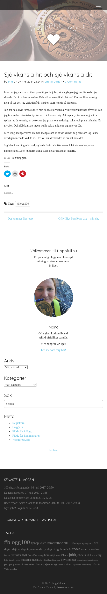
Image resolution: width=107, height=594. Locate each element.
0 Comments (73, 81)
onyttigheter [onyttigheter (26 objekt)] (68, 559)
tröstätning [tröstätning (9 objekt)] (86, 565)
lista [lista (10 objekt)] (6, 560)
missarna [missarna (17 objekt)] (26, 559)
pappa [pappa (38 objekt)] (8, 564)
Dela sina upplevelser (16, 497)
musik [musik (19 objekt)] (34, 559)
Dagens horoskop (14, 492)
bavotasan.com (65, 586)
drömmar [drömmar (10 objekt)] (34, 549)
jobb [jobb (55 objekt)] (72, 555)
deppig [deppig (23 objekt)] (25, 549)
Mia (10, 81)
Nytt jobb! (10, 508)
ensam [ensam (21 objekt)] (84, 549)
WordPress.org (21, 439)
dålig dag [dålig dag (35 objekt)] (45, 549)
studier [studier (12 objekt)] (67, 564)
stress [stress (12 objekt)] (60, 564)
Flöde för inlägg (21, 431)
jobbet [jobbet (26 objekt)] (80, 555)
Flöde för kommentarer (26, 435)
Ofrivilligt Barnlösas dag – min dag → (80, 218)
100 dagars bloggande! (17, 487)
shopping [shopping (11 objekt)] (39, 564)
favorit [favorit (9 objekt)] (7, 555)
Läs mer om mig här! (53, 350)
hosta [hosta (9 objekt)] (58, 555)
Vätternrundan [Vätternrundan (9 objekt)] (10, 569)
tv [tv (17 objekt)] (99, 564)
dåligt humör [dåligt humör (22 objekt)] (60, 549)
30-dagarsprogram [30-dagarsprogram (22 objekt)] (82, 543)
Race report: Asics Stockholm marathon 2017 (30, 502)
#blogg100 (22, 203)
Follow (53, 450)
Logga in (17, 427)
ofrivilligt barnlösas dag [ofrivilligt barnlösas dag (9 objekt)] (49, 560)
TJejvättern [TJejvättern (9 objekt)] (76, 565)
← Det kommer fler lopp (18, 218)
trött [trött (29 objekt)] (95, 564)
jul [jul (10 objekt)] (86, 555)
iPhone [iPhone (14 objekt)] (64, 555)
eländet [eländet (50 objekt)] (74, 549)
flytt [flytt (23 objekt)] (24, 555)
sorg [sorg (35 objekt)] (54, 564)
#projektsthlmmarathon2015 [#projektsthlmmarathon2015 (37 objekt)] (50, 543)
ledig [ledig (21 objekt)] (98, 555)
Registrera (18, 423)
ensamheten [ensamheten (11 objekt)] (94, 549)
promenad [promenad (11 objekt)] (18, 564)
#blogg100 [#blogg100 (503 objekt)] (17, 542)
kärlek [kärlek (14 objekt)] (91, 555)
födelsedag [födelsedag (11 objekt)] (38, 555)
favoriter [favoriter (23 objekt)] (16, 555)
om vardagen (53, 81)
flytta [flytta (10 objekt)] (30, 555)
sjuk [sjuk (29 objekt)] (47, 564)
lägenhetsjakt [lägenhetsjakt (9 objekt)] (14, 560)
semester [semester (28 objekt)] (29, 564)
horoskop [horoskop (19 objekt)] (49, 555)
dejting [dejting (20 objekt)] (16, 549)
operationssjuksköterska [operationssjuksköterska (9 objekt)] (87, 560)
